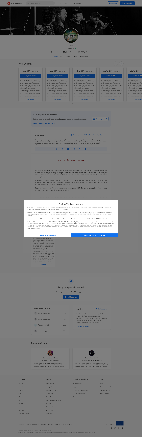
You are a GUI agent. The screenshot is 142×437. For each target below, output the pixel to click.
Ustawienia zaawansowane (47, 235)
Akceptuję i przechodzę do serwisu (95, 235)
